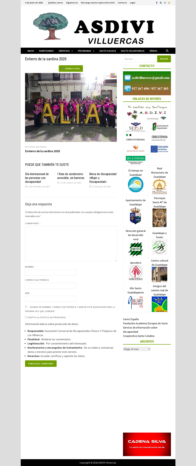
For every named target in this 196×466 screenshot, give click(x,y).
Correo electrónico (37, 280)
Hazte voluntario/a (132, 50)
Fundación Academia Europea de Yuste (145, 323)
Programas (84, 50)
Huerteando (46, 50)
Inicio (31, 50)
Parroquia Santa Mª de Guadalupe (160, 207)
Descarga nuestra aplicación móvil (98, 2)
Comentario (33, 223)
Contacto (122, 2)
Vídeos (153, 50)
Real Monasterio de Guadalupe (159, 177)
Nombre (29, 266)
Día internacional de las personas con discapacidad (37, 178)
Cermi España (131, 319)
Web (27, 293)
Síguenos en (72, 2)
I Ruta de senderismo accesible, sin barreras (70, 176)
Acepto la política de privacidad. (45, 317)
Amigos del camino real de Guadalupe (159, 295)
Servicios (64, 50)
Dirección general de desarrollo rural (136, 239)
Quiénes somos (55, 2)
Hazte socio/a (107, 50)
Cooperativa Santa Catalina (138, 336)
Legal (132, 2)
